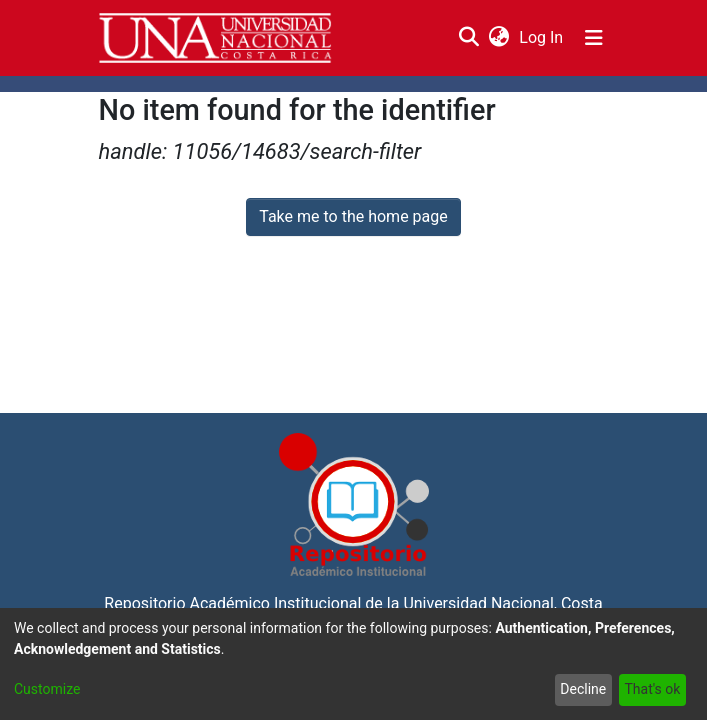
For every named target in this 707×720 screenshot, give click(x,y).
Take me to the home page (353, 216)
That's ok (652, 689)
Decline (583, 689)
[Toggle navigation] (594, 38)
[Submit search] (469, 38)
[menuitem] (499, 38)
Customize (47, 689)
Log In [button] (542, 37)
